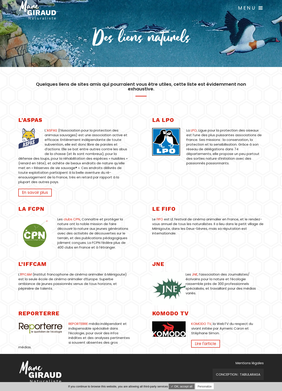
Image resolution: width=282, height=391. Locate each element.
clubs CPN (72, 219)
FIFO (160, 219)
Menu (251, 8)
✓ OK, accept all (181, 386)
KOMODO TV (201, 323)
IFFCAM (26, 274)
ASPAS (52, 130)
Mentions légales (250, 363)
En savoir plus (35, 192)
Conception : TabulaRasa (238, 374)
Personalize (205, 386)
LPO (194, 130)
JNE (194, 274)
